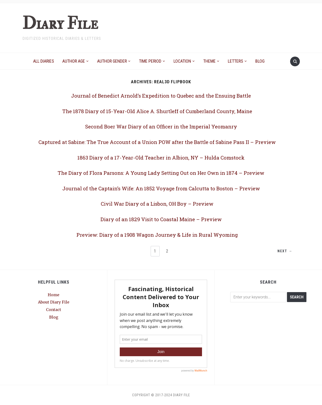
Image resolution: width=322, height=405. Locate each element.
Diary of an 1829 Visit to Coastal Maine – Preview (161, 219)
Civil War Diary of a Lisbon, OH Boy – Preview (157, 203)
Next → (283, 251)
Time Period (150, 61)
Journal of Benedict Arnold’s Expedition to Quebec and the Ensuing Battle (161, 95)
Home (53, 294)
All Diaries (43, 61)
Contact (53, 309)
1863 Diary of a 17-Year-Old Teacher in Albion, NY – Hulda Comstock (161, 157)
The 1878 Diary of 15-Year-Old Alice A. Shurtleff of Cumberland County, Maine (157, 111)
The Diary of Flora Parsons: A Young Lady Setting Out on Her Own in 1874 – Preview (161, 173)
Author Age (73, 61)
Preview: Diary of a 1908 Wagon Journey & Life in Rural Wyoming (157, 234)
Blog (260, 61)
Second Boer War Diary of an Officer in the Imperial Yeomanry (161, 126)
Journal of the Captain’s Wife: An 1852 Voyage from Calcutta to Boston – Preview (161, 188)
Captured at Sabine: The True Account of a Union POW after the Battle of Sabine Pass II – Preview (157, 142)
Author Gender (112, 61)
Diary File (59, 23)
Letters (235, 61)
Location (182, 61)
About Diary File (53, 302)
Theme (209, 61)
